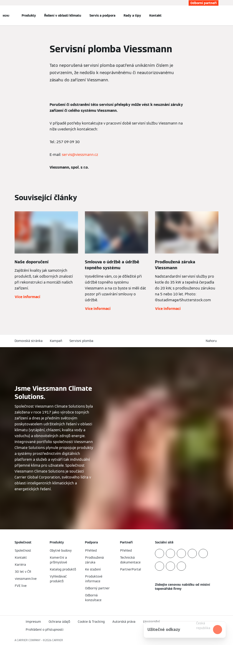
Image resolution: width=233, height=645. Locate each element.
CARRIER (57, 640)
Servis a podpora (102, 15)
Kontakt (155, 15)
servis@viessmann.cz (80, 154)
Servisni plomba (81, 341)
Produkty (29, 15)
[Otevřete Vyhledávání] (216, 15)
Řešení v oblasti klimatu (62, 15)
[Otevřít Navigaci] (6, 15)
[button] (212, 341)
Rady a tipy (132, 15)
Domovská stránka (29, 341)
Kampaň (56, 341)
